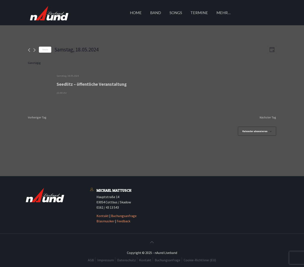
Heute (45, 49)
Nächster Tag (268, 117)
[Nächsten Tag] (34, 50)
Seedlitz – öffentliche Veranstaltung (92, 84)
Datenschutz (126, 260)
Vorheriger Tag (37, 117)
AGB (91, 260)
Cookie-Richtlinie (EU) (200, 260)
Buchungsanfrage (124, 216)
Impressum (105, 260)
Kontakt (102, 216)
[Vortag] (29, 50)
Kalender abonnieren (254, 131)
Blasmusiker (105, 221)
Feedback (123, 221)
